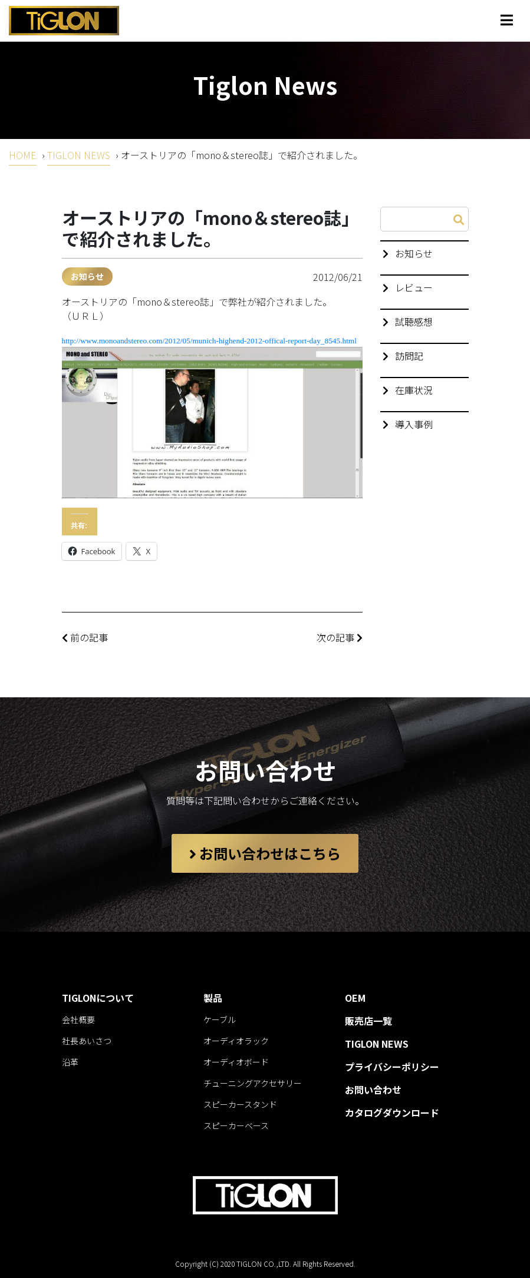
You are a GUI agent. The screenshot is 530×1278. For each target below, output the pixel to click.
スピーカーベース (236, 1125)
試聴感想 (414, 321)
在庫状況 (414, 390)
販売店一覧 (368, 1021)
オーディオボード (236, 1062)
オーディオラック (236, 1041)
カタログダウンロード (392, 1112)
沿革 (70, 1062)
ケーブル (219, 1019)
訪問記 (409, 356)
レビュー (414, 287)
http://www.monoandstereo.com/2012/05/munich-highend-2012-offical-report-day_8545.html (209, 340)
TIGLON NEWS (78, 155)
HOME (23, 155)
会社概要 (78, 1019)
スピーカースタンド (240, 1104)
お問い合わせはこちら (265, 853)
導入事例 (414, 424)
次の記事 (340, 637)
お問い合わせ (373, 1089)
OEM (355, 998)
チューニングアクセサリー (252, 1083)
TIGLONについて (98, 998)
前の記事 (85, 637)
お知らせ (87, 276)
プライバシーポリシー (392, 1067)
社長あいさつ (86, 1041)
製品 (212, 998)
